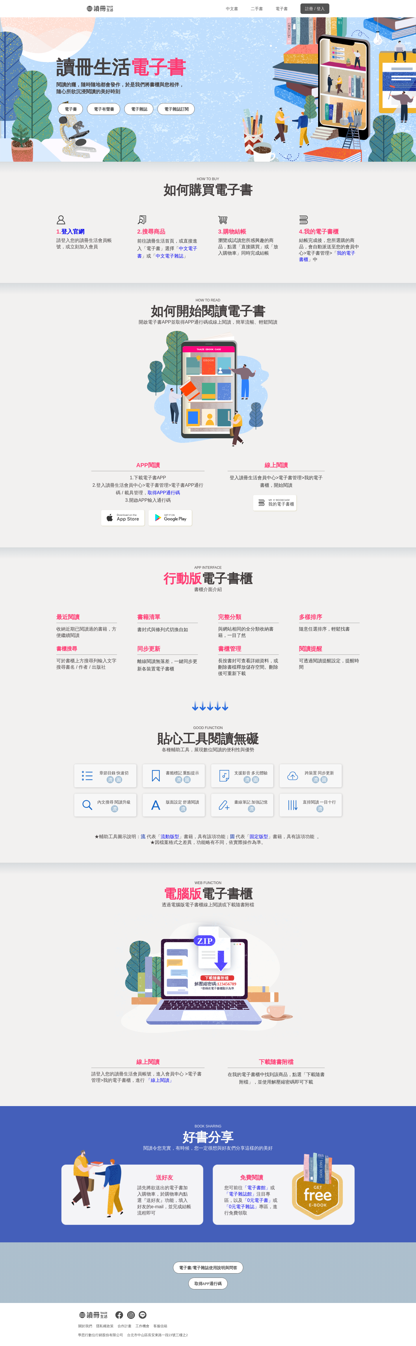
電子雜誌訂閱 (176, 109)
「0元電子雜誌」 (242, 1206)
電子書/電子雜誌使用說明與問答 (208, 1267)
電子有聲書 (103, 109)
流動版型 (170, 836)
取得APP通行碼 (164, 492)
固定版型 (259, 836)
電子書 (282, 8)
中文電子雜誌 (169, 255)
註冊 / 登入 (315, 8)
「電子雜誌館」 (241, 1194)
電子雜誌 (138, 109)
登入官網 (72, 231)
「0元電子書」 (258, 1200)
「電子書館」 (256, 1187)
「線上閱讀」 (160, 1080)
